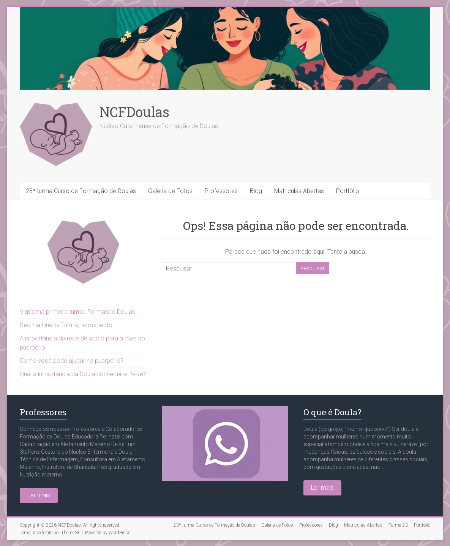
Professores (221, 191)
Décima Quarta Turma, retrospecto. (67, 325)
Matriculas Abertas (299, 191)
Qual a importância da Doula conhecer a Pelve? (83, 374)
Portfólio (347, 191)
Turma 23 (398, 525)
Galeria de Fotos (170, 191)
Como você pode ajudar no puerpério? (71, 360)
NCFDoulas (134, 112)
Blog (256, 191)
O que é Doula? (332, 412)
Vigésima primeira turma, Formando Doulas (77, 311)
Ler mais (38, 495)
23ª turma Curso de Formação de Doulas (81, 191)
